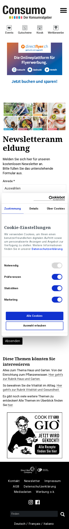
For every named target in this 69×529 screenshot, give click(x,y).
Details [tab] (33, 208)
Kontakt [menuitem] (14, 481)
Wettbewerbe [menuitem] (56, 32)
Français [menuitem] (34, 524)
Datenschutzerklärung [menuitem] (40, 486)
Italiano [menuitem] (49, 524)
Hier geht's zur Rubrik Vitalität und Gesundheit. (32, 388)
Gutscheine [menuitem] (25, 32)
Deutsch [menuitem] (19, 524)
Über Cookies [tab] (56, 208)
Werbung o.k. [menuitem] (45, 492)
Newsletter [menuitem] (32, 481)
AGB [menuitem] (16, 486)
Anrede (8, 181)
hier (10, 405)
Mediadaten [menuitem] (22, 492)
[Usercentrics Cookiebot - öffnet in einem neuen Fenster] (49, 198)
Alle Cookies (34, 315)
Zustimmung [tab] (12, 208)
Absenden (12, 341)
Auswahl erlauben (34, 325)
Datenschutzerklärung (47, 249)
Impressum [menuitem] (53, 481)
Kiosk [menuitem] (39, 32)
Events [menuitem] (9, 32)
